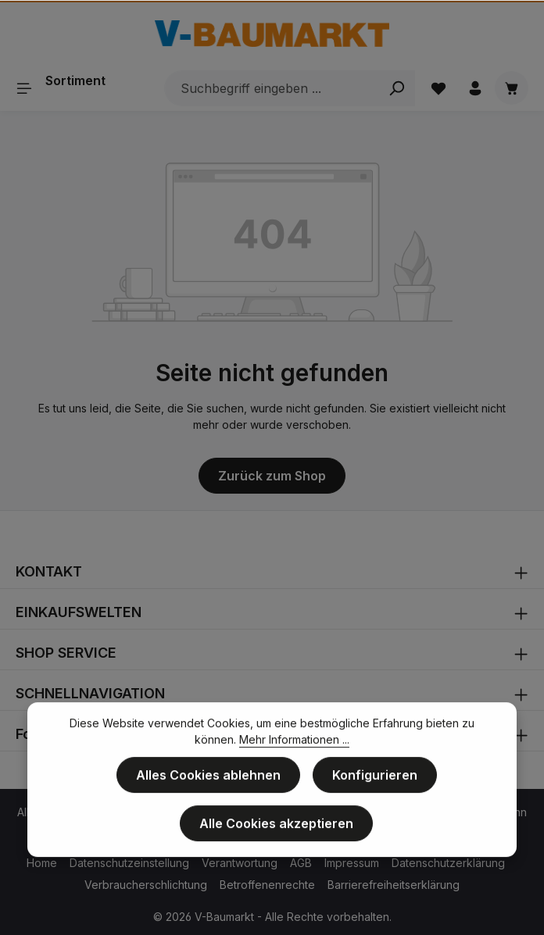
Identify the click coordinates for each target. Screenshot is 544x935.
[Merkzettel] (438, 88)
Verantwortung (239, 862)
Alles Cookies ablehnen (208, 780)
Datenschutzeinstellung (129, 862)
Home (42, 862)
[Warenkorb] (511, 88)
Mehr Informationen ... (294, 744)
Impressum (351, 862)
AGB (301, 862)
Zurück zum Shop (272, 476)
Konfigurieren (374, 780)
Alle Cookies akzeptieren (276, 829)
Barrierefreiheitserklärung (393, 884)
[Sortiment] (67, 88)
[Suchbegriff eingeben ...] (271, 88)
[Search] (396, 88)
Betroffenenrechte (267, 884)
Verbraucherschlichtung (145, 884)
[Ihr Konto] (475, 88)
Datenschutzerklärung (448, 862)
